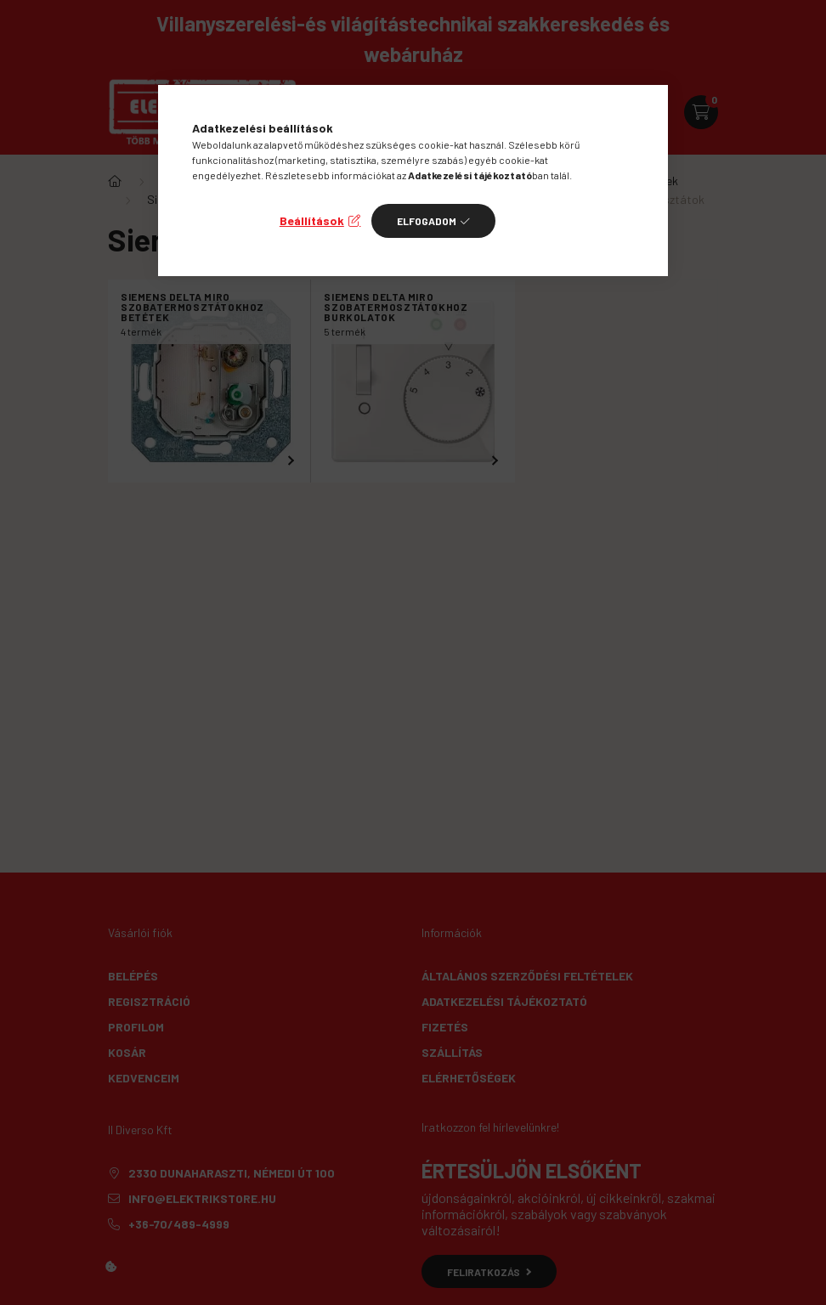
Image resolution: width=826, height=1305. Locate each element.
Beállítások (312, 220)
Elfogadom (426, 221)
